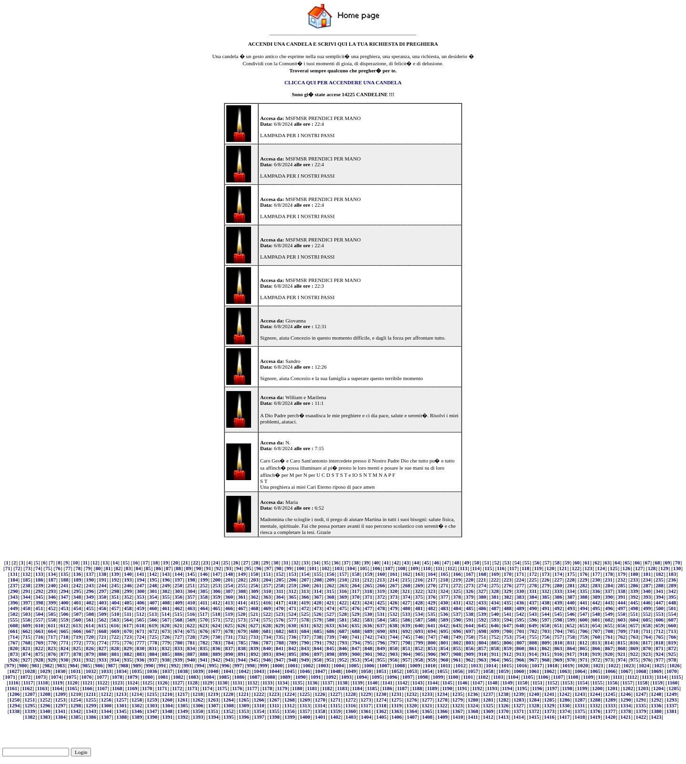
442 (596, 602)
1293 (671, 700)
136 (77, 574)
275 (495, 585)
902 (381, 654)
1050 (366, 671)
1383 (45, 717)
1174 (207, 688)
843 (305, 648)
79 (88, 568)
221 (482, 580)
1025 (659, 665)
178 (609, 574)
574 (255, 620)
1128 (192, 682)
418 (292, 602)
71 (7, 568)
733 (255, 637)
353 (141, 597)
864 (571, 648)
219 (457, 580)
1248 (656, 694)
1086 (239, 677)
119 (538, 568)
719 (77, 637)
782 (204, 642)
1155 (597, 682)
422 (343, 602)
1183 (342, 688)
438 (546, 602)
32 (296, 562)
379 (470, 597)
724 (141, 637)
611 (52, 625)
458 (128, 608)
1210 (76, 694)
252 (204, 585)
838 (242, 648)
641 (432, 625)
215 (406, 580)
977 (660, 660)
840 (267, 648)
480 (407, 608)
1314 (320, 705)
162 (407, 574)
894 (280, 654)
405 (128, 602)
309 (255, 591)
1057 (473, 671)
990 (150, 665)
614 (90, 625)
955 (381, 660)
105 (364, 568)
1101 (468, 677)
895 (293, 654)
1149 (507, 682)
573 (242, 620)
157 (343, 574)
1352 (228, 711)
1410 (458, 717)
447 (660, 602)
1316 (350, 705)
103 (338, 568)
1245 (610, 694)
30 (276, 562)
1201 (612, 688)
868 (621, 648)
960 (444, 660)
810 (559, 642)
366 (305, 597)
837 (229, 648)
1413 (503, 717)
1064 (580, 671)
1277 (427, 700)
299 (128, 591)
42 (396, 562)
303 (179, 591)
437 (533, 602)
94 (239, 568)
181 (647, 574)
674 (179, 631)
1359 (335, 711)
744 (394, 637)
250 (178, 585)
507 (77, 614)
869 (634, 648)
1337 (671, 705)
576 (280, 620)
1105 (528, 677)
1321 (427, 705)
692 (407, 631)
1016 (521, 665)
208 (318, 580)
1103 (498, 677)
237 (14, 585)
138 (103, 574)
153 (292, 574)
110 (427, 568)
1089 (285, 677)
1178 (267, 688)
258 (280, 585)
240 (52, 585)
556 (26, 620)
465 (216, 608)
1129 (207, 682)
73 (27, 568)
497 (621, 608)
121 (563, 568)
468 (255, 608)
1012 (460, 665)
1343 (91, 711)
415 (254, 602)
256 (255, 585)
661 (14, 631)
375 (419, 597)
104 (351, 568)
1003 (323, 665)
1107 (558, 677)
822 (39, 648)
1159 (657, 682)
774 (103, 642)
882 (128, 654)
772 (77, 642)
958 (419, 660)
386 (559, 597)
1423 (656, 717)
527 (330, 614)
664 (52, 631)
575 (267, 620)
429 (432, 602)
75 (47, 568)
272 (457, 585)
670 (128, 631)
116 (500, 568)
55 (526, 562)
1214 (136, 694)
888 (204, 654)
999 (264, 665)
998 (251, 665)
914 (533, 654)
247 (141, 585)
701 (520, 631)
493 (571, 608)
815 (621, 642)
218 (444, 580)
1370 (503, 711)
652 (571, 625)
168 (482, 574)
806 (508, 642)
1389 (136, 717)
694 (432, 631)
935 (128, 660)
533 (406, 614)
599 (571, 620)
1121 (87, 682)
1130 (222, 682)
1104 (513, 677)
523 (280, 614)
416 (267, 602)
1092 (331, 677)
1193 (492, 688)
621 (178, 625)
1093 (346, 677)
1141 (388, 682)
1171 (162, 688)
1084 (208, 677)
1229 (366, 694)
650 (546, 625)
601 (596, 620)
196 (166, 580)
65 (627, 562)
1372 (534, 711)
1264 (228, 700)
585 (394, 620)
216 (419, 580)
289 (672, 585)
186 (39, 580)
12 (95, 562)
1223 (274, 694)
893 (267, 654)
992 (175, 665)
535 (432, 614)
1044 (274, 671)
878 (77, 654)
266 (381, 585)
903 (394, 654)
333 (558, 591)
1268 (289, 700)
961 (457, 660)
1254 (76, 700)
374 (407, 597)
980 (23, 665)
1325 (488, 705)
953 (356, 660)
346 (52, 597)
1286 (564, 700)
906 (432, 654)
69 (667, 562)
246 (128, 585)
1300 (106, 705)
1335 (641, 705)
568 (178, 620)
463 (191, 608)
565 (141, 620)
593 (495, 620)
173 (546, 574)
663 (39, 631)
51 (486, 562)
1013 (476, 665)
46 (436, 562)
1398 (274, 717)
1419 (595, 717)
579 (318, 620)
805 (495, 642)
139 (115, 574)
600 (584, 620)
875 (39, 654)
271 (444, 585)
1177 (252, 688)
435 (508, 602)
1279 (458, 700)
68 (657, 562)
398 (39, 602)
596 (533, 620)
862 (546, 648)
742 (368, 637)
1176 (237, 688)
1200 (597, 688)
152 (280, 574)
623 (204, 625)
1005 (354, 665)
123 (589, 568)
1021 (598, 665)
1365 (427, 711)
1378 (625, 711)
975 (634, 660)
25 (225, 562)
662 (27, 631)
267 (394, 585)
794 (356, 642)
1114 (661, 677)
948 (292, 660)
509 (103, 614)
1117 (28, 682)
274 (482, 585)
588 (432, 620)
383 (520, 597)
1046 (305, 671)
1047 (320, 671)
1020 (582, 665)
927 (26, 660)
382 (508, 597)
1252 (45, 700)
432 (469, 602)
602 (609, 620)
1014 (491, 665)
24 (215, 562)
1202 (628, 688)
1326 (503, 705)
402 (90, 602)
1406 (397, 717)
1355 (274, 711)
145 (191, 574)
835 (204, 648)
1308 (228, 705)
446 (647, 602)
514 (165, 614)
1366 (442, 711)
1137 (328, 682)
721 (103, 637)
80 (98, 568)
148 (229, 574)
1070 (671, 671)
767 (14, 642)
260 (305, 585)
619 (153, 625)
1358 (320, 711)
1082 (178, 677)
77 (68, 568)
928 (39, 660)
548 (596, 614)
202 (242, 580)
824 (65, 648)
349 (90, 597)
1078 (117, 677)
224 (520, 580)
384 (533, 597)
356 (178, 597)
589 (444, 620)
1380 (656, 711)
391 (621, 597)
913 (520, 654)
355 (166, 597)
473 (318, 608)
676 (204, 631)
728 (191, 637)
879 (90, 654)
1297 (60, 705)
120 (550, 568)
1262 (197, 700)
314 (317, 591)
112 (451, 568)
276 (508, 585)
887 (191, 654)
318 (368, 591)
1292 (656, 700)
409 (179, 602)
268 (407, 585)
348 (77, 597)
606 (660, 620)
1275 (396, 700)
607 (672, 620)
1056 (458, 671)
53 (506, 562)
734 (267, 637)
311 (279, 591)
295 (77, 591)
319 (381, 591)
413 (229, 602)
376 (432, 597)
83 (128, 568)
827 (103, 648)
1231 (396, 694)
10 (75, 562)
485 (470, 608)
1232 (411, 694)
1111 (617, 677)
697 (470, 631)
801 (445, 642)
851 (407, 648)
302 (166, 591)
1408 (427, 717)
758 (571, 637)
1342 (76, 711)
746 (419, 637)
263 (343, 585)
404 (115, 602)
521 (254, 614)
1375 (580, 711)
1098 (422, 677)
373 (394, 597)
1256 (106, 700)
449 (14, 608)
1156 (612, 682)
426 (394, 602)
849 (381, 648)
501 (672, 608)
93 (228, 568)
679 (242, 631)
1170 (147, 688)
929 (52, 660)
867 (609, 648)
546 (571, 614)
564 (128, 620)
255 (242, 585)
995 (213, 665)
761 (609, 637)
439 (558, 602)
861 (533, 648)
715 (26, 637)
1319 (396, 705)
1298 (76, 705)
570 (204, 620)
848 (368, 648)
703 (546, 631)
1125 (147, 682)
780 (179, 642)
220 (469, 580)
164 (432, 574)
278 (533, 585)
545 (558, 614)
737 (305, 637)
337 (609, 591)
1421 (625, 717)
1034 (121, 671)
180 (634, 574)
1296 (45, 705)
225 (533, 580)
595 (520, 620)
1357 (305, 711)
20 (175, 562)
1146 (462, 682)
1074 (55, 677)
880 (103, 654)
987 (112, 665)
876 (52, 654)
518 (216, 614)
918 (583, 654)
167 (470, 574)
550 (621, 614)
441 (583, 602)
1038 (182, 671)
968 (546, 660)
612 (65, 625)
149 (242, 574)
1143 (418, 682)
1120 (72, 682)
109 (414, 568)
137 (90, 574)
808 (533, 642)
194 (141, 580)
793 (343, 642)
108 (402, 568)
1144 (432, 682)
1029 (45, 671)
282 (584, 585)
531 (381, 614)
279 (546, 585)
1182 (327, 688)
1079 (132, 677)
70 (677, 562)
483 (444, 608)
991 (162, 665)
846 (343, 648)
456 (103, 608)
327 (482, 591)
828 (115, 648)
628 (267, 625)
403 (103, 602)
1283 (519, 700)
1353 (243, 711)
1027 (14, 671)
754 (520, 637)
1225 (305, 694)
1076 (86, 677)
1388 (121, 717)
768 (27, 642)
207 (305, 580)
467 (242, 608)
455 (90, 608)
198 (191, 580)
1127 (177, 682)
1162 (27, 688)
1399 (289, 717)
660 (672, 625)
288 (660, 585)
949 (305, 660)
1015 (506, 665)
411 (204, 602)
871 (660, 648)
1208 (45, 694)
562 (103, 620)
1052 (396, 671)
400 (65, 602)
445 (634, 602)
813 (596, 642)
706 (584, 631)
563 (115, 620)
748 (444, 637)
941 (204, 660)
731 (229, 637)
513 (153, 614)
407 (153, 602)
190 (90, 580)
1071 (10, 677)
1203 (643, 688)
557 (39, 620)
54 (516, 562)
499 (647, 608)
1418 (580, 717)
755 (533, 637)
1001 (292, 665)
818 (660, 642)
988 (124, 665)
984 (74, 665)
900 (356, 654)
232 (621, 580)
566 (153, 620)
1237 (488, 694)
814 (609, 642)
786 (255, 642)
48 (456, 562)
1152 (552, 682)
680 (255, 631)
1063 (564, 671)
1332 (595, 705)
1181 (312, 688)
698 (482, 631)
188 (65, 580)
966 (520, 660)
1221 (243, 694)
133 (39, 574)
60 (577, 562)
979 (10, 665)
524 (292, 614)
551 (634, 614)
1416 (549, 717)
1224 (289, 694)
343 (14, 597)
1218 (197, 694)
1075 (71, 677)
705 (571, 631)
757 (559, 637)
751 (482, 637)
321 (406, 591)
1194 (507, 688)
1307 (213, 705)
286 (634, 585)
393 (647, 597)
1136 (312, 682)
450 (26, 608)
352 (128, 597)
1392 (182, 717)
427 (406, 602)
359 (216, 597)
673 (166, 631)
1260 (167, 700)
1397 (259, 717)
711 (647, 631)
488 (508, 608)
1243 (580, 694)
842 (292, 648)
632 (317, 625)
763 (634, 637)
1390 (152, 717)
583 (368, 620)
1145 (447, 682)
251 (191, 585)
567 (166, 620)
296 (90, 591)
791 (318, 642)
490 (533, 608)
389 (596, 597)
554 (672, 614)
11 (85, 562)
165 (444, 574)
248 (153, 585)
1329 (549, 705)
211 (356, 580)
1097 (407, 677)
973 (609, 660)
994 (200, 665)
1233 (427, 694)
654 (596, 625)
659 (660, 625)
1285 (549, 700)
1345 (121, 711)
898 (330, 654)
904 (407, 654)
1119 (57, 682)
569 (191, 620)
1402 (335, 717)
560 (77, 620)
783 (216, 642)
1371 (519, 711)
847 (356, 648)
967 (533, 660)
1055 (442, 671)
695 (445, 631)
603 (621, 620)
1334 (625, 705)
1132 (252, 682)
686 (330, 631)
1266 (259, 700)
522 (267, 614)
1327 (519, 705)
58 (557, 562)
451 (39, 608)
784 (229, 642)
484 (457, 608)
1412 (488, 717)
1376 (595, 711)
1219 (213, 694)
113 (463, 568)
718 (65, 637)
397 (27, 602)
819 (672, 642)
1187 (402, 688)
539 (482, 614)
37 (346, 562)
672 (153, 631)
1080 (147, 677)
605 (647, 620)
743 (381, 637)
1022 (613, 665)
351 (115, 597)
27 (245, 562)
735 (280, 637)
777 (141, 642)
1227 (335, 694)
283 (596, 585)
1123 (117, 682)
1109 (588, 677)
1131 (237, 682)
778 (153, 642)
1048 (335, 671)
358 (204, 597)
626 (242, 625)
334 (571, 591)
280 (559, 585)
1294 (15, 705)
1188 (417, 688)
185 (27, 580)
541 (508, 614)
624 (216, 625)
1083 (193, 677)
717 (52, 637)
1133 (267, 682)
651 (558, 625)
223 (508, 580)
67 (647, 562)
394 (660, 597)
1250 (14, 700)
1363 (396, 711)
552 (647, 614)
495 (596, 608)
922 (634, 654)
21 (185, 562)
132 (26, 574)
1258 (136, 700)
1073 (40, 677)
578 (305, 620)
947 (280, 660)
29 (265, 562)
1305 (182, 705)
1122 (102, 682)
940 (191, 660)
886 (179, 654)
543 (533, 614)
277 (520, 585)
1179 (282, 688)
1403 (350, 717)
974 (621, 660)
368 (330, 597)
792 (330, 642)
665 (65, 631)
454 (77, 608)
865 (584, 648)
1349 (182, 711)
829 (128, 648)
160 (381, 574)
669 (115, 631)
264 (356, 585)
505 (52, 614)
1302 (136, 705)
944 (242, 660)
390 (609, 597)
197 (179, 580)
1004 (338, 665)
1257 (121, 700)
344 (26, 597)
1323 (457, 705)
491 (546, 608)
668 (103, 631)
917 (571, 654)
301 (153, 591)
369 (343, 597)
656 (621, 625)
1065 (595, 671)
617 (128, 625)
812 (583, 642)
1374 (564, 711)
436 (520, 602)
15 (125, 562)
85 (148, 568)
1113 (647, 677)
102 (326, 568)
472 (305, 608)
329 (508, 591)
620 (165, 625)
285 (621, 585)
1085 (224, 677)
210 (343, 580)
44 (416, 562)
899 (343, 654)
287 (647, 585)
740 (343, 637)
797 (394, 642)
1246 (625, 694)
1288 (595, 700)
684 (305, 631)
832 (166, 648)
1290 (625, 700)
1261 (182, 700)
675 (191, 631)
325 (457, 591)
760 (596, 637)
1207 (30, 694)
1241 (549, 694)
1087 (254, 677)
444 (621, 602)
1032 (91, 671)
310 (267, 591)
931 (77, 660)
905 (419, 654)
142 (153, 574)
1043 (259, 671)
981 (35, 665)
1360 (350, 711)
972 (596, 660)
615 (102, 625)
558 (52, 620)
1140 (372, 682)
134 (52, 574)
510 (115, 614)
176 (584, 574)
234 (647, 580)
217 (432, 580)
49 (466, 562)
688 (356, 631)
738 (318, 637)
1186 (387, 688)
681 (267, 631)
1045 (289, 671)
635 (356, 625)
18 (155, 562)
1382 (30, 717)
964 (495, 660)
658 (647, 625)
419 (305, 602)
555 (14, 620)
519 (229, 614)
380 (482, 597)
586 (407, 620)
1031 (76, 671)
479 (394, 608)
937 (153, 660)
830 (141, 648)
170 (508, 574)
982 (48, 665)
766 (672, 637)
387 (571, 597)
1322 (442, 705)
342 (672, 591)
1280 (473, 700)
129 (664, 568)
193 (128, 580)
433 (482, 602)
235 (660, 580)
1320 (411, 705)
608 (14, 625)
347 (65, 597)
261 (318, 585)
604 (634, 620)
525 (305, 614)
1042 (243, 671)
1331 (580, 705)
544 (546, 614)
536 (444, 614)
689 (368, 631)
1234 (442, 694)
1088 (269, 677)
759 (584, 637)
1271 (335, 700)
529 (356, 614)
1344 (106, 711)
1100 (453, 677)
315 (330, 591)
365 (292, 597)
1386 (91, 717)
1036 (152, 671)
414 (242, 602)
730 (216, 637)
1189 (432, 688)
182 (660, 574)
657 (634, 625)
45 (426, 562)
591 (470, 620)
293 (52, 591)
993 (187, 665)
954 (368, 660)
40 (376, 562)
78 (78, 568)
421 (330, 602)
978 (672, 660)
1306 (198, 705)
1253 (60, 700)
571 (216, 620)
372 (381, 597)
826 (90, 648)
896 (305, 654)
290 (14, 591)
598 (559, 620)
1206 (15, 694)
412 (216, 602)
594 (508, 620)
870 (647, 648)
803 (470, 642)
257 (267, 585)
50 (476, 562)
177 (596, 574)
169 (495, 574)
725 (153, 637)
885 (166, 654)
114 (476, 568)
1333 (610, 705)
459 (141, 608)
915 (546, 654)
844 (318, 648)
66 (637, 562)
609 (27, 625)
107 (389, 568)
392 (634, 597)
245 (115, 585)
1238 (503, 694)
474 (330, 608)
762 (621, 637)
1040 (213, 671)
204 (267, 580)
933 (103, 660)
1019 (567, 665)
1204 (658, 688)
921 (621, 654)
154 (305, 574)
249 (166, 585)
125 (614, 568)
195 (153, 580)
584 (381, 620)
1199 (582, 688)
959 (432, 660)
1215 (152, 694)
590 (457, 620)
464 (204, 608)
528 (343, 614)
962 (470, 660)
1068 (641, 671)
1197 (552, 688)
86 (158, 568)
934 (115, 660)
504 (39, 614)
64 (617, 562)
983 (61, 665)
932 (90, 660)
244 (103, 585)
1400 (305, 717)
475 (343, 608)
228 (571, 580)
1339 (29, 711)
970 (571, 660)
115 (488, 568)
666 (77, 631)
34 (316, 562)
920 (609, 654)
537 (457, 614)
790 (305, 642)
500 (660, 608)
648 (520, 625)
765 (660, 637)
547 (583, 614)
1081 (163, 677)
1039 (197, 671)
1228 (350, 694)
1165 (72, 688)
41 (386, 562)
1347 (152, 711)
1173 (192, 688)
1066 (610, 671)
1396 (244, 717)
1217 (182, 694)
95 (249, 568)
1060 (519, 671)
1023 (629, 665)
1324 (472, 705)
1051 (381, 671)
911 (495, 654)
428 (419, 602)
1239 (519, 694)
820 (14, 648)
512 (140, 614)
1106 (543, 677)
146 (204, 574)
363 (267, 597)
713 (672, 631)
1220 (228, 694)
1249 (671, 694)
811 (571, 642)
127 (639, 568)
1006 (369, 665)
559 (65, 620)
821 (26, 648)
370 (356, 597)
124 (601, 568)
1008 (399, 665)
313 (305, 591)
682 (280, 631)
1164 (57, 688)
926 (14, 660)
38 (356, 562)
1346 (136, 711)
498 (634, 608)
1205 (673, 688)
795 (368, 642)
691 (394, 631)
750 (470, 637)
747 (432, 637)
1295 (30, 705)
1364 (411, 711)
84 (138, 568)
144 (178, 574)
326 (469, 591)
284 (609, 585)
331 (533, 591)
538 (469, 614)
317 (356, 591)
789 (293, 642)
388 (584, 597)
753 (508, 637)
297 (103, 591)
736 (292, 637)
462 (178, 608)
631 (305, 625)
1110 (603, 677)
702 (533, 631)
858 (495, 648)
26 (235, 562)
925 (672, 654)
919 (596, 654)
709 (622, 631)
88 (178, 568)
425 (381, 602)
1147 (477, 682)
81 (108, 568)
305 (204, 591)
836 (216, 648)
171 (520, 574)
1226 (320, 694)
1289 (610, 700)
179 (621, 574)
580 (330, 620)
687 (343, 631)
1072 (25, 677)
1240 (534, 694)
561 (90, 620)
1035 (136, 671)
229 (583, 580)
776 (128, 642)
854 (444, 648)
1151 (537, 682)
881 (115, 654)
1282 (503, 700)
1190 (447, 688)
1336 (656, 705)
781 (191, 642)
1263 (213, 700)
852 (419, 648)
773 (90, 642)
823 (52, 648)
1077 (102, 677)
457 (115, 608)
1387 (106, 717)
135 (65, 574)
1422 (641, 717)
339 (634, 591)
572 (229, 620)
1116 (14, 682)
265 (368, 585)
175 (571, 574)
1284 (534, 700)
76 (58, 568)
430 (444, 602)
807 (520, 642)
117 (513, 568)
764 (647, 637)
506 (65, 614)
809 (546, 642)
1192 (477, 688)
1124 (132, 682)
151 (267, 574)
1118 (43, 682)
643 (457, 625)
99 (289, 568)
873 (14, 654)
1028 (29, 671)
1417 (564, 717)
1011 (445, 665)
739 (330, 637)
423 (356, 602)
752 (495, 637)
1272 (350, 700)
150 (255, 574)
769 (39, 642)
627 (254, 625)
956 (394, 660)
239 (39, 585)
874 (27, 654)
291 (27, 591)
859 (508, 648)
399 (52, 602)
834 (191, 648)
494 (584, 608)
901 (368, 654)
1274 (381, 700)
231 (609, 580)
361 (242, 597)
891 (242, 654)
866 (596, 648)
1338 (14, 711)
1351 (213, 711)
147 (216, 574)
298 (115, 591)
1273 (366, 700)
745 (407, 637)
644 (469, 625)
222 (495, 580)
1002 (308, 665)
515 (178, 614)
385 (546, 597)
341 (660, 591)
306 (216, 591)
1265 (243, 700)
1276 (411, 700)
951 (330, 660)
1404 (366, 717)
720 (90, 637)
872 (672, 648)
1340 (45, 711)
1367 (458, 711)
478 (381, 608)
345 (39, 597)
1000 (277, 665)
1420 (610, 717)
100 (300, 568)
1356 (289, 711)
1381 (671, 711)
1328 (534, 705)
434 (495, 602)
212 (368, 580)
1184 (357, 688)
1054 (427, 671)
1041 (228, 671)
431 (457, 602)
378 (457, 597)
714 (14, 637)
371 (368, 597)
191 (103, 580)
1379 (641, 711)
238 (26, 585)
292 (39, 591)
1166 (87, 688)
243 (90, 585)
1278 (442, 700)
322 (419, 591)
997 (238, 665)
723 (128, 637)
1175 (222, 688)
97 (269, 568)
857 (482, 648)
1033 (106, 671)
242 (77, 585)
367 (318, 597)
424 (368, 602)
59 (567, 562)
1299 (91, 705)
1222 (258, 694)
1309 (244, 705)
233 (634, 580)
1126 (162, 682)
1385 (76, 717)
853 (432, 648)
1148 (492, 682)
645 (482, 625)
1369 (488, 711)
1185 (372, 688)
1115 (676, 677)
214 (394, 580)
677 (216, 631)
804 (482, 642)
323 (432, 591)
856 (470, 648)
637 (381, 625)
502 (14, 614)
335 (583, 591)
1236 (472, 694)
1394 (213, 717)
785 (242, 642)
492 (559, 608)
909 (470, 654)
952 (343, 660)
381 (495, 597)
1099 (438, 677)
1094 (361, 677)
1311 (274, 705)
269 (419, 585)
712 (660, 631)
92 (218, 568)
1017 (537, 665)
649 (533, 625)
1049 (350, 671)
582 (356, 620)
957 (407, 660)
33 (306, 562)
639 (406, 625)
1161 (12, 688)
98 (279, 568)
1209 (60, 694)
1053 (411, 671)
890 (229, 654)
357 (191, 597)
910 (482, 654)
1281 (488, 700)
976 (647, 660)
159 (368, 574)
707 (597, 631)
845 (330, 648)
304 (191, 591)
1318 (381, 705)
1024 (644, 665)
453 (65, 608)
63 (607, 562)
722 (115, 637)
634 (343, 625)
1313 (305, 705)
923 (647, 654)
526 (317, 614)
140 (128, 574)
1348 (167, 711)
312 (292, 591)
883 (141, 654)
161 (394, 574)
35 (326, 562)
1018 (552, 665)
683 (293, 631)
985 (86, 665)
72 (17, 568)
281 (571, 585)
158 (356, 574)
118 (525, 568)
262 (330, 585)
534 (419, 614)
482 (432, 608)
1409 (442, 717)
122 (576, 568)
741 (356, 637)
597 (546, 620)
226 (546, 580)
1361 (366, 711)
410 (191, 602)
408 (166, 602)
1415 (534, 717)
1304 (167, 705)
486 (482, 608)
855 (457, 648)
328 (495, 591)
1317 (366, 705)
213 (381, 580)
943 (229, 660)
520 (242, 614)
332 (546, 591)
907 (445, 654)
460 (153, 608)
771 (65, 642)
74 (37, 568)
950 (318, 660)
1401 (320, 717)
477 (368, 608)
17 (145, 562)
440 (571, 602)
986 (99, 665)
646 (495, 625)
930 (65, 660)
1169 (132, 688)
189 (77, 580)
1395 (228, 717)
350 (103, 597)
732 (242, 637)
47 (446, 562)
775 (115, 642)
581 (343, 620)
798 (407, 642)
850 (394, 648)
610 (39, 625)
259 (292, 585)
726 (166, 637)
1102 (483, 677)
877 (65, 654)
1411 (473, 717)
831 (153, 648)
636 (368, 625)
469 (267, 608)
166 (457, 574)
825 (77, 648)
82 (118, 568)
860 (520, 648)
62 (597, 562)
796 (381, 642)
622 (191, 625)
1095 (377, 677)
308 (242, 591)
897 (318, 654)
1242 (564, 694)
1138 (342, 682)
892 (255, 654)
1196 (537, 688)
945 (255, 660)
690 (381, 631)
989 (137, 665)
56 (537, 562)
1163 (42, 688)
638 (394, 625)
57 (547, 562)
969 (559, 660)
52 (496, 562)
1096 (392, 677)
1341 (60, 711)
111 (439, 568)
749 (457, 637)
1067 (625, 671)
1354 (259, 711)
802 (457, 642)
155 (318, 574)
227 (558, 580)
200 (216, 580)
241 (65, 585)
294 (65, 591)
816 (634, 642)
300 (141, 591)
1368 (473, 711)
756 (546, 637)
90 (198, 568)
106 (376, 568)
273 (470, 585)
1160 (672, 682)
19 (165, 562)
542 (520, 614)
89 (188, 568)
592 (482, 620)
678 (229, 631)
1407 (412, 717)
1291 (641, 700)
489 (520, 608)
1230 (381, 694)
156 (330, 574)
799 (419, 642)
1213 (121, 694)
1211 (91, 694)
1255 (91, 700)
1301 (121, 705)
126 (626, 568)
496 (609, 608)
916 (558, 654)
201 (229, 580)
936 (141, 660)
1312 (289, 705)
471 (292, 608)
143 (166, 574)
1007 (384, 665)
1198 (567, 688)
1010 (430, 665)
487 (495, 608)
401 (77, 602)
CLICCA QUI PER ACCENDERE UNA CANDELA (343, 82)
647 (508, 625)
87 (168, 568)
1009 (415, 665)
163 (419, 574)
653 (583, 625)
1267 (274, 700)
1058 (488, 671)
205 (280, 580)
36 (336, 562)
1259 (152, 700)
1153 (567, 682)
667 (90, 631)
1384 (60, 717)
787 (267, 642)
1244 (595, 694)
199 (204, 580)
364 (280, 597)
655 (609, 625)
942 (216, 660)
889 (216, 654)
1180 (297, 688)
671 (141, 631)
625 (229, 625)
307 (229, 591)
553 (660, 614)
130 (677, 568)
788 (280, 642)
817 (647, 642)
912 (508, 654)
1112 (632, 677)
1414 (519, 717)
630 (292, 625)
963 (482, 660)
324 (444, 591)
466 (229, 608)
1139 (358, 682)
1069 (656, 671)
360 (229, 597)
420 (317, 602)
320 (394, 591)
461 (166, 608)
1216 (167, 694)
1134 (282, 682)
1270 (320, 700)
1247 (641, 694)
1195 (522, 688)
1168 (117, 688)
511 (127, 614)
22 (195, 562)
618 (140, 625)
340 (647, 591)
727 (178, 637)
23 (205, 562)
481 (419, 608)
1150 (522, 682)
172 (533, 574)
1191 (462, 688)
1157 (627, 682)
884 (153, 654)
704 (559, 631)
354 (153, 597)
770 (52, 642)
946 (267, 660)
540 (495, 614)
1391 (167, 717)
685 (318, 631)
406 (141, 602)
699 (495, 631)
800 (432, 642)
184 (14, 580)
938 (166, 660)
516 (191, 614)
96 (259, 568)
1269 (305, 700)
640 (419, 625)
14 (115, 562)
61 (587, 562)
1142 (402, 682)
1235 (457, 694)
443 (609, 602)
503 (27, 614)
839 (255, 648)
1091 (316, 677)
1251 (29, 700)
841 (280, 648)
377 (444, 597)
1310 (259, 705)
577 (292, 620)
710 (634, 631)
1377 (610, 711)
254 (229, 585)
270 (432, 585)
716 (39, 637)
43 (406, 562)
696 (457, 631)
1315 (335, 705)
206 (293, 580)
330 (520, 591)
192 (115, 580)
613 (77, 625)
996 (226, 665)
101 (313, 568)
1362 (381, 711)
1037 (167, 671)
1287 (580, 700)
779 (166, 642)
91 (208, 568)
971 (584, 660)
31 (286, 562)
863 (559, 648)
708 (609, 631)
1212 (106, 694)
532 (394, 614)
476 (356, 608)
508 (90, 614)
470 (280, 608)
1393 (198, 717)
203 (255, 580)
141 (141, 574)
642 (444, 625)
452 (52, 608)
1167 (102, 688)
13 (105, 562)
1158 (642, 682)
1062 (549, 671)
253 (216, 585)
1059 (503, 671)
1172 (177, 688)
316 (343, 591)
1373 (549, 711)
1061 (534, 671)
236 (672, 580)
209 (330, 580)
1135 (298, 682)
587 (419, 620)
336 (596, 591)
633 (330, 625)
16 (135, 562)
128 (652, 568)
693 (419, 631)
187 (52, 580)
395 (672, 597)
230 (596, 580)
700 (508, 631)
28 (255, 562)
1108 (573, 677)
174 (559, 574)
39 (366, 562)
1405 (381, 717)
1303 (152, 705)
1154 (582, 682)
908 (457, 654)
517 (204, 614)
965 (508, 660)
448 (672, 602)
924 (660, 654)
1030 (60, 671)
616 (115, 625)
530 (368, 614)
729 (204, 637)
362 (255, 597)
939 (178, 660)
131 (14, 574)
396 (14, 602)
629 (280, 625)
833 (178, 648)
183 (672, 574)
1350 (197, 711)
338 (621, 591)
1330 (564, 705)
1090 (300, 677)
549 (609, 614)
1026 (674, 665)
